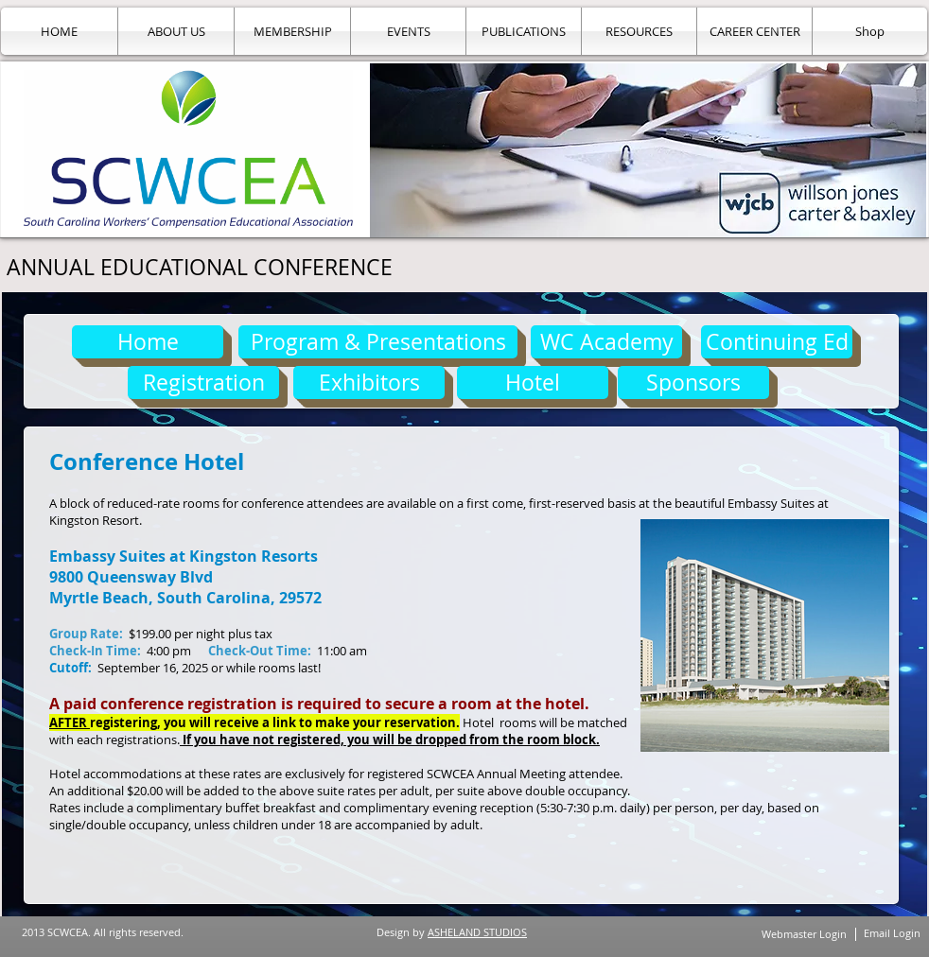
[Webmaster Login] (804, 934)
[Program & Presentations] (377, 341)
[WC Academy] (606, 341)
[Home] (147, 341)
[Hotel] (532, 382)
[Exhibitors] (369, 382)
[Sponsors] (693, 382)
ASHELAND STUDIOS (477, 932)
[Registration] (203, 382)
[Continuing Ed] (776, 341)
